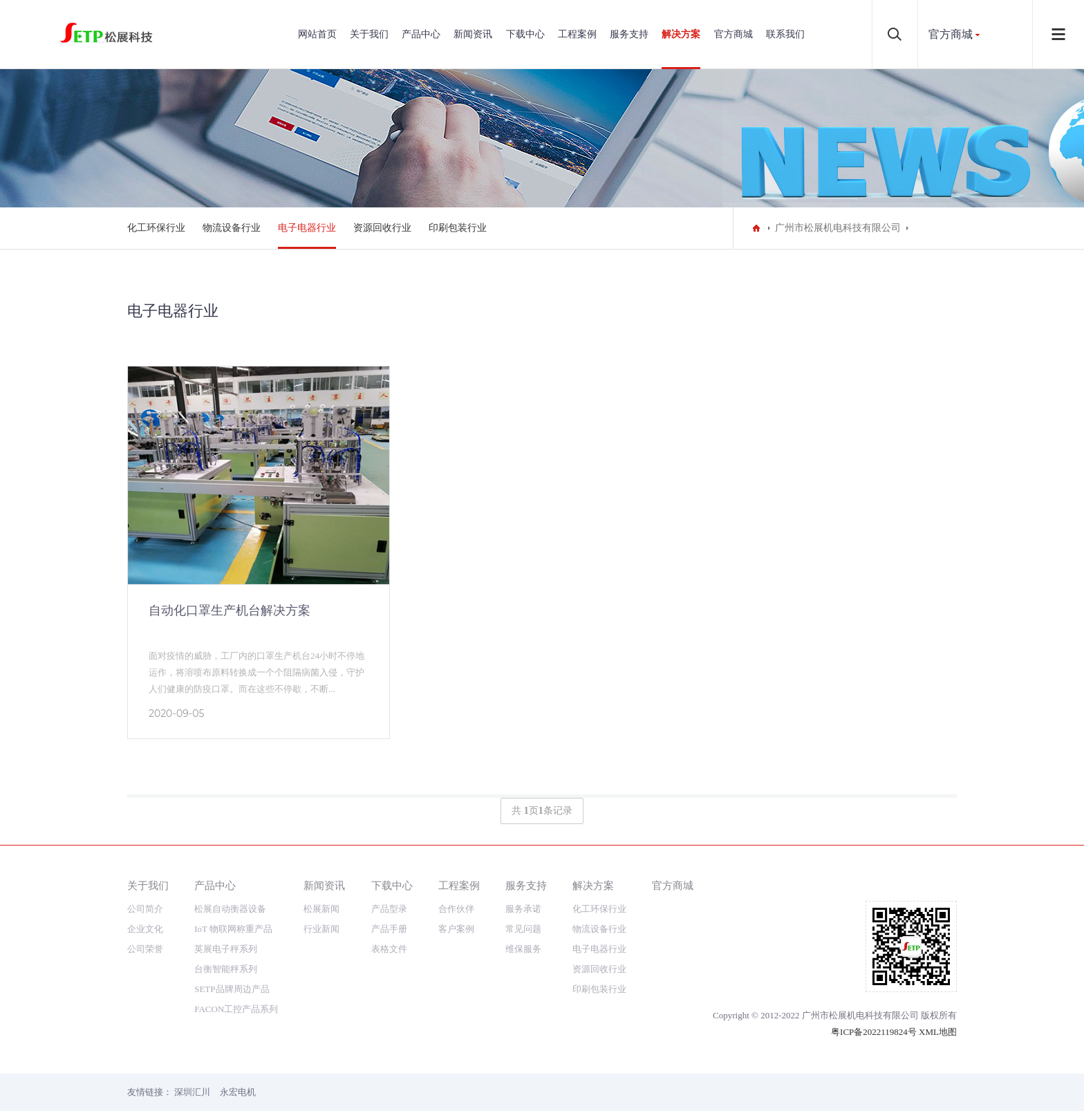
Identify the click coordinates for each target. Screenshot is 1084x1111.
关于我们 (369, 34)
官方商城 (733, 34)
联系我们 (785, 34)
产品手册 (389, 929)
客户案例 (456, 929)
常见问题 (523, 929)
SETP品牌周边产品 (231, 989)
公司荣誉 (145, 949)
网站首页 (317, 34)
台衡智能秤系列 (225, 969)
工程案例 (577, 34)
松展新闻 (321, 909)
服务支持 (629, 34)
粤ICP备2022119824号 (874, 1032)
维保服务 (523, 949)
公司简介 (145, 909)
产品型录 (389, 909)
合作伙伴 (456, 909)
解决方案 (681, 34)
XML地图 (938, 1032)
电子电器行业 (307, 228)
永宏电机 (238, 1092)
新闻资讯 (473, 34)
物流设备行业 (232, 228)
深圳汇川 (192, 1092)
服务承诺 (523, 909)
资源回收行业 (382, 228)
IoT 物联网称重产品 (233, 929)
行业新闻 (321, 929)
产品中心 (421, 34)
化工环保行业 (156, 228)
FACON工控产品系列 (236, 1009)
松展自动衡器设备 (230, 909)
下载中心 (525, 34)
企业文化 (145, 929)
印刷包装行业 (458, 228)
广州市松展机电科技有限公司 (838, 228)
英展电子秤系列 (225, 949)
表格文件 (389, 949)
